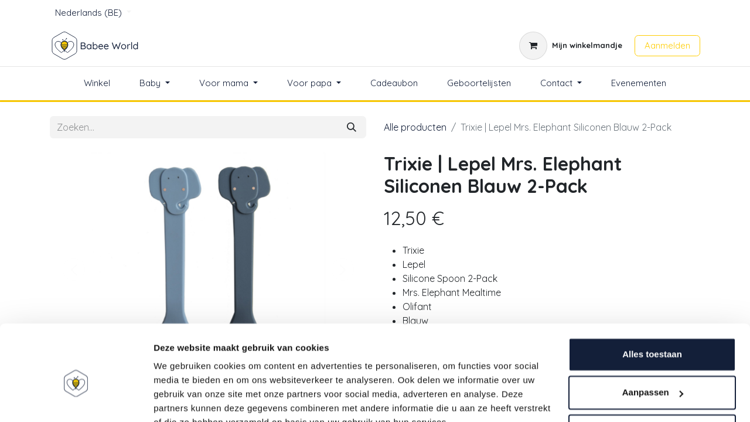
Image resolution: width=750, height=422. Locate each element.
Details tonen (181, 399)
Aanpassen (652, 337)
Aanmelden (667, 45)
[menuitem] (97, 84)
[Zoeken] (351, 127)
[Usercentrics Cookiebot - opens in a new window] (76, 399)
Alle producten (415, 127)
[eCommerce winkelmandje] (570, 46)
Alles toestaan (652, 299)
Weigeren (651, 375)
